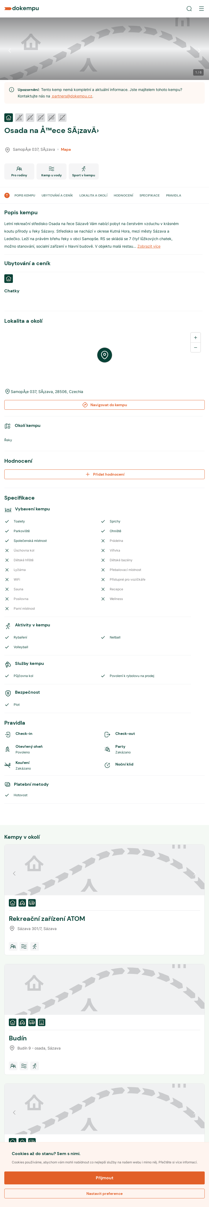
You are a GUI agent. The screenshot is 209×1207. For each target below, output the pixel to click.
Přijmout (104, 1178)
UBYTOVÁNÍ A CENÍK (57, 195)
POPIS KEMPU (24, 195)
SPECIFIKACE (150, 195)
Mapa (64, 149)
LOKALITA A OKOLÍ (93, 195)
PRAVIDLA (173, 195)
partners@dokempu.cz (71, 96)
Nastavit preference (104, 1193)
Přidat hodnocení (104, 474)
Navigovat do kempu (104, 405)
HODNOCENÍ (123, 195)
